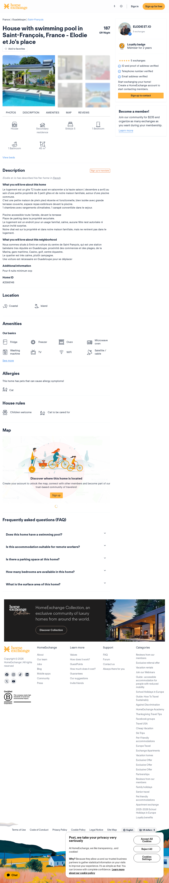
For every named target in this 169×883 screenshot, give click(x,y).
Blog (39, 669)
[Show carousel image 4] (97, 95)
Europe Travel (143, 746)
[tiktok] (20, 674)
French (56, 177)
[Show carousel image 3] (70, 95)
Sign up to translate (100, 170)
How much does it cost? (83, 669)
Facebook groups (145, 719)
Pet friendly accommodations (145, 798)
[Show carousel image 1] (70, 67)
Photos (11, 112)
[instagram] (13, 674)
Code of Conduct (39, 829)
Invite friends (77, 683)
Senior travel (142, 791)
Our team (42, 659)
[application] (13, 875)
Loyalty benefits (144, 817)
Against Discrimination (148, 704)
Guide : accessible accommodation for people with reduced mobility (147, 682)
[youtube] (13, 681)
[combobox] (128, 830)
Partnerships (143, 774)
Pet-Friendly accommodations (145, 739)
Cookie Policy (78, 829)
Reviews (83, 112)
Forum (106, 659)
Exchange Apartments (148, 750)
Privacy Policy (59, 829)
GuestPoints (76, 664)
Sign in (135, 6)
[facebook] (6, 674)
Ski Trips (140, 733)
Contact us (109, 664)
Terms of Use (19, 829)
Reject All (146, 849)
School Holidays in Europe (150, 692)
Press (40, 683)
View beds (9, 157)
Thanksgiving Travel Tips (149, 714)
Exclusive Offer (144, 760)
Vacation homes (144, 755)
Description (31, 112)
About (40, 654)
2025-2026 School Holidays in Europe (146, 811)
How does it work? (80, 659)
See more (8, 360)
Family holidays (144, 787)
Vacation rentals (144, 667)
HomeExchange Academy (150, 709)
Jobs (39, 664)
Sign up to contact (141, 95)
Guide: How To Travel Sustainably (147, 698)
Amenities (52, 112)
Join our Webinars (145, 672)
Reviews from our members (145, 656)
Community (43, 678)
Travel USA (142, 723)
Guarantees (76, 673)
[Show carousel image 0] (29, 81)
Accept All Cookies (147, 840)
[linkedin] (27, 674)
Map (69, 112)
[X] (6, 681)
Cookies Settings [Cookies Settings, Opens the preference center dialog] (147, 858)
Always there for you (114, 669)
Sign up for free (153, 6)
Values (73, 654)
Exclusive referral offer (148, 662)
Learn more (126, 130)
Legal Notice (96, 829)
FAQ (105, 654)
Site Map (112, 829)
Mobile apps (44, 673)
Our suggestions (79, 678)
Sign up (56, 495)
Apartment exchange (147, 804)
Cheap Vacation (144, 728)
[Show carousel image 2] (97, 67)
